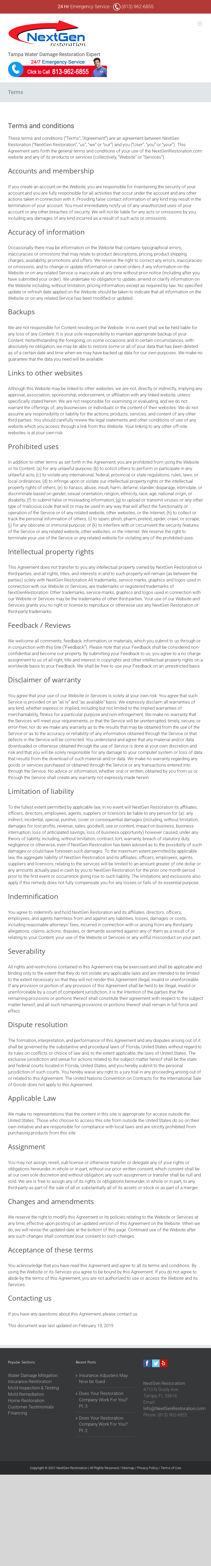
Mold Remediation (26, 1394)
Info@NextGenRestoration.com (174, 1408)
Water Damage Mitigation (33, 1375)
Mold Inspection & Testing (33, 1387)
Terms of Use (171, 1468)
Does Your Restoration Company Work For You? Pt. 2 (103, 1424)
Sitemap (128, 1468)
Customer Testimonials (31, 1407)
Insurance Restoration (30, 1381)
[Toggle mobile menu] (200, 23)
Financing (17, 1413)
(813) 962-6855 (133, 6)
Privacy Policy (148, 1468)
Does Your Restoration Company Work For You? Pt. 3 (103, 1400)
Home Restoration (26, 1400)
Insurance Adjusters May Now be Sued (103, 1378)
